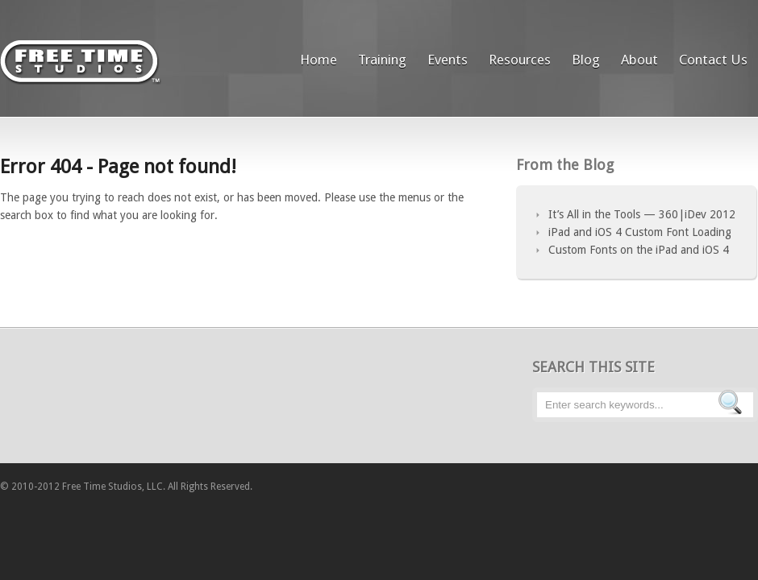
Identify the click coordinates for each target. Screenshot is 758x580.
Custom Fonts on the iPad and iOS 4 (638, 249)
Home (318, 60)
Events (447, 60)
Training (382, 60)
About (639, 60)
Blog (586, 60)
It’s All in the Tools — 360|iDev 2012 (641, 214)
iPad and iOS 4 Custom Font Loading (639, 232)
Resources (520, 60)
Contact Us (713, 60)
